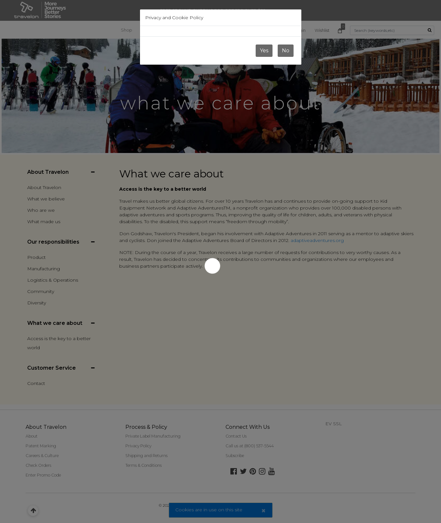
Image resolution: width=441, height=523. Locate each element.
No (285, 50)
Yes (264, 50)
